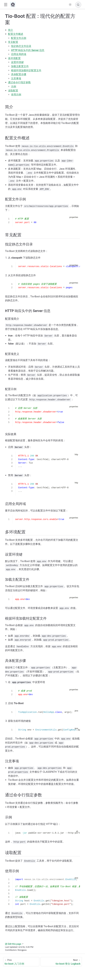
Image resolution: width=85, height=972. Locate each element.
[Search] (78, 5)
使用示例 (16, 94)
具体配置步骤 (18, 74)
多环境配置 (14, 58)
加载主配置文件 (20, 66)
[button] (6, 5)
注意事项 (16, 78)
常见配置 (13, 42)
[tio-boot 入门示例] (21, 961)
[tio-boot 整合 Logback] (61, 961)
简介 (10, 30)
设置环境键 (17, 62)
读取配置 (13, 90)
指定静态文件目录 (21, 46)
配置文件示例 (18, 38)
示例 (13, 86)
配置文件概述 (15, 33)
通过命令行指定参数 (19, 82)
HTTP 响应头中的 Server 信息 (27, 50)
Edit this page (13, 944)
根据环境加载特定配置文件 (26, 70)
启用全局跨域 (18, 54)
